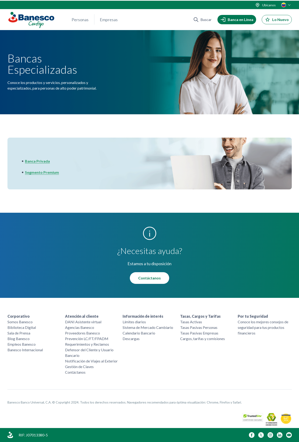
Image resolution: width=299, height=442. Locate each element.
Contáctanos (149, 278)
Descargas (131, 338)
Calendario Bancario (139, 333)
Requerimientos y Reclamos (87, 344)
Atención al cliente (82, 316)
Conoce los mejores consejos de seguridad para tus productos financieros (263, 327)
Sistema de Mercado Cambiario (148, 327)
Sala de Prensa (18, 333)
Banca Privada (37, 161)
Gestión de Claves (79, 366)
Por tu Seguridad (253, 316)
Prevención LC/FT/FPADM (86, 338)
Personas (80, 18)
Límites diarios (134, 322)
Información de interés (143, 316)
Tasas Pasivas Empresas (199, 333)
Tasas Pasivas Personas (198, 327)
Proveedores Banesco (82, 333)
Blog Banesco (18, 338)
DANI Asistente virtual (83, 322)
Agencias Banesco (79, 327)
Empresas (109, 18)
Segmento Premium (42, 172)
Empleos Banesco (21, 344)
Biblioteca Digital (21, 327)
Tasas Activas (191, 322)
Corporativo (18, 316)
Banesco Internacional (25, 350)
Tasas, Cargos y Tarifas (200, 316)
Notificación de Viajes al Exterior (91, 361)
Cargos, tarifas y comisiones (202, 338)
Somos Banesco (20, 322)
